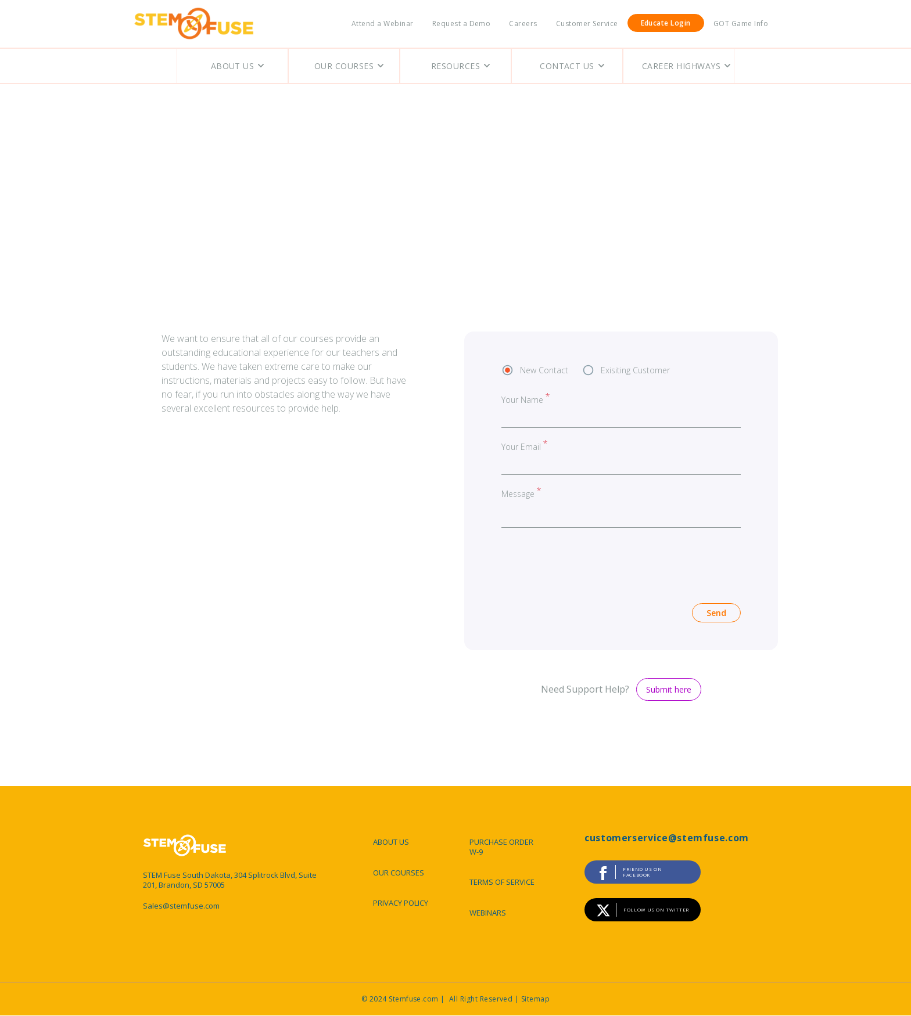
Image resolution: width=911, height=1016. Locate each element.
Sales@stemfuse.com (181, 906)
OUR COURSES (398, 872)
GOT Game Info (740, 23)
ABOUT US (391, 842)
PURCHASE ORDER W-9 (501, 847)
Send (716, 612)
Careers (523, 23)
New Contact (544, 370)
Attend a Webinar (383, 23)
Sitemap (535, 999)
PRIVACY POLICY (400, 903)
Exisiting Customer (635, 370)
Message (518, 493)
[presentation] (589, 562)
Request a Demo (461, 23)
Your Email (521, 446)
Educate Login (666, 23)
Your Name (522, 399)
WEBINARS (487, 912)
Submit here (668, 689)
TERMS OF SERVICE (502, 882)
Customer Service (587, 23)
